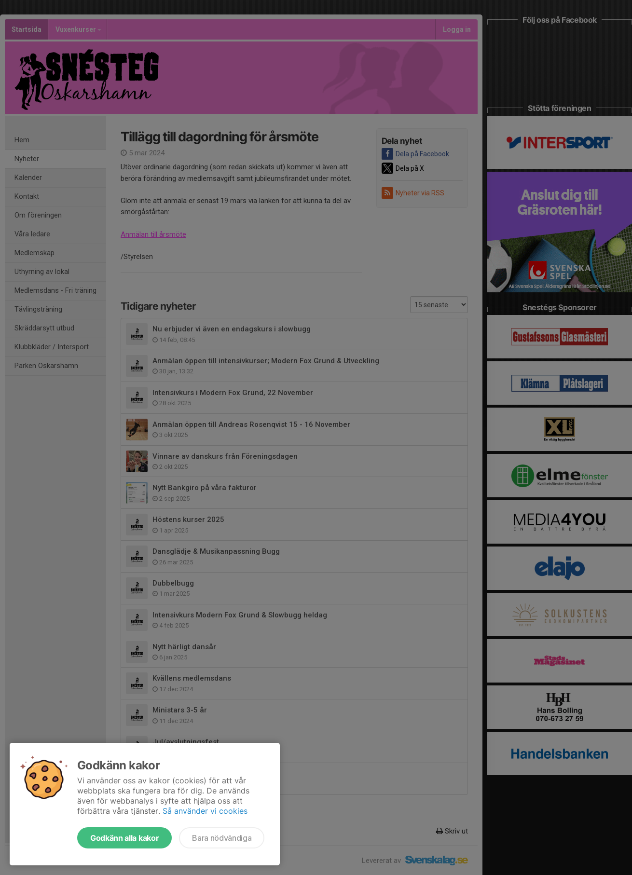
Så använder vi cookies (205, 811)
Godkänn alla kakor (124, 838)
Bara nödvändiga (221, 838)
